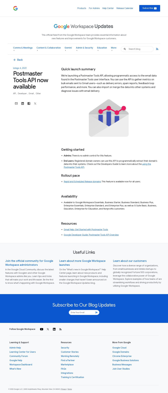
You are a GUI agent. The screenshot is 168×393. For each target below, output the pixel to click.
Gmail (31, 93)
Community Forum (18, 356)
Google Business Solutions (125, 360)
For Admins (94, 8)
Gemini (68, 49)
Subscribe (150, 8)
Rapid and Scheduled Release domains (82, 181)
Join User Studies (121, 369)
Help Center (108, 8)
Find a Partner (68, 360)
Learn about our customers (130, 261)
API (14, 93)
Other (38, 93)
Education (102, 49)
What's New (15, 369)
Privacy (63, 389)
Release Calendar (124, 8)
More (113, 49)
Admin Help (15, 347)
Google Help (15, 360)
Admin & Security (84, 49)
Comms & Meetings (23, 49)
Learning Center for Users (22, 352)
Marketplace (67, 364)
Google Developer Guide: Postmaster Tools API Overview (91, 235)
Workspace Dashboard (20, 364)
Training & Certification (72, 377)
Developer (22, 93)
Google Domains (120, 352)
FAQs (63, 369)
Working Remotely (70, 356)
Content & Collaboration (48, 49)
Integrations (67, 373)
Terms (69, 389)
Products (81, 8)
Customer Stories (69, 352)
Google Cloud (119, 347)
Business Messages (122, 364)
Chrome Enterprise (122, 356)
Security (65, 347)
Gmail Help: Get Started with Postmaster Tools (86, 229)
